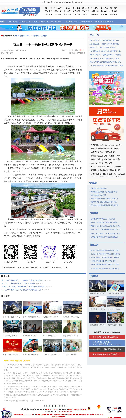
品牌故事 (95, 14)
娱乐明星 (113, 14)
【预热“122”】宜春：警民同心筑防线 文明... (104, 47)
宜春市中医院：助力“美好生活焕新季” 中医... (104, 58)
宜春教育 (76, 11)
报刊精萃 (58, 21)
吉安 (97, 21)
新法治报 (32, 21)
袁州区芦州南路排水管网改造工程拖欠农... (104, 198)
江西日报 (11, 21)
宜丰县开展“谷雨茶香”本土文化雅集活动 (104, 237)
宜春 (104, 21)
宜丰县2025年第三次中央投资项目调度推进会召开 (21, 290)
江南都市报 (25, 21)
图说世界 (94, 276)
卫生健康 (48, 14)
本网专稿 (95, 11)
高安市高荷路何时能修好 (98, 188)
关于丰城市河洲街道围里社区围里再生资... (104, 205)
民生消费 (85, 8)
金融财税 (76, 14)
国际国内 (113, 8)
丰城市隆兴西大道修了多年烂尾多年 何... (104, 192)
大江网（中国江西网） (22, 36)
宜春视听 (95, 8)
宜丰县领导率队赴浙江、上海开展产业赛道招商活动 (22, 280)
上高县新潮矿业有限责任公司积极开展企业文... (105, 51)
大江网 (37, 21)
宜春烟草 (85, 14)
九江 (78, 21)
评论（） (82, 50)
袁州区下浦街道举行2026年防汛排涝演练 (105, 250)
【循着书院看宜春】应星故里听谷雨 (103, 261)
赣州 (87, 21)
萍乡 (108, 21)
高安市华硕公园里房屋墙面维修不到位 (103, 202)
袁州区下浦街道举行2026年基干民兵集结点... (106, 254)
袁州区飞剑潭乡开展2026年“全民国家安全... (105, 265)
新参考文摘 (44, 21)
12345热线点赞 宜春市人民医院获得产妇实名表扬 (106, 65)
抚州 (101, 21)
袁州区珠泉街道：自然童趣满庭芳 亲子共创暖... (105, 55)
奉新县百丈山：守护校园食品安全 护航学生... (106, 230)
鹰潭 (111, 21)
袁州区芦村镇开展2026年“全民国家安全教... (105, 268)
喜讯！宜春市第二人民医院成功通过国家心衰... (105, 62)
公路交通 (58, 11)
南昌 (75, 21)
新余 (90, 21)
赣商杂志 (52, 21)
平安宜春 (48, 11)
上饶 (94, 21)
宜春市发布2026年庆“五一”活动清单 (103, 219)
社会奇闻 (113, 11)
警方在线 (67, 11)
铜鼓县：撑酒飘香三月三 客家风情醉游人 (105, 222)
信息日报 (17, 21)
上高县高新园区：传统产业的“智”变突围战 (104, 44)
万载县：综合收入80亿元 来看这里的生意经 (105, 226)
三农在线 (85, 11)
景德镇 (83, 21)
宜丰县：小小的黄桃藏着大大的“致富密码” (18, 283)
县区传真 (76, 8)
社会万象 (58, 14)
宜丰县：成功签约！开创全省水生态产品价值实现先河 (23, 287)
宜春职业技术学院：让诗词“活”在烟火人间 (105, 233)
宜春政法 (104, 11)
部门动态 (104, 8)
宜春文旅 (67, 14)
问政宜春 (67, 8)
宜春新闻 (58, 8)
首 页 (48, 8)
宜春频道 (36, 36)
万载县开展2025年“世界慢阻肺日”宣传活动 (104, 40)
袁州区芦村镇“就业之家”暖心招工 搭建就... (105, 257)
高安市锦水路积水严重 (98, 195)
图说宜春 (104, 14)
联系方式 (116, 354)
